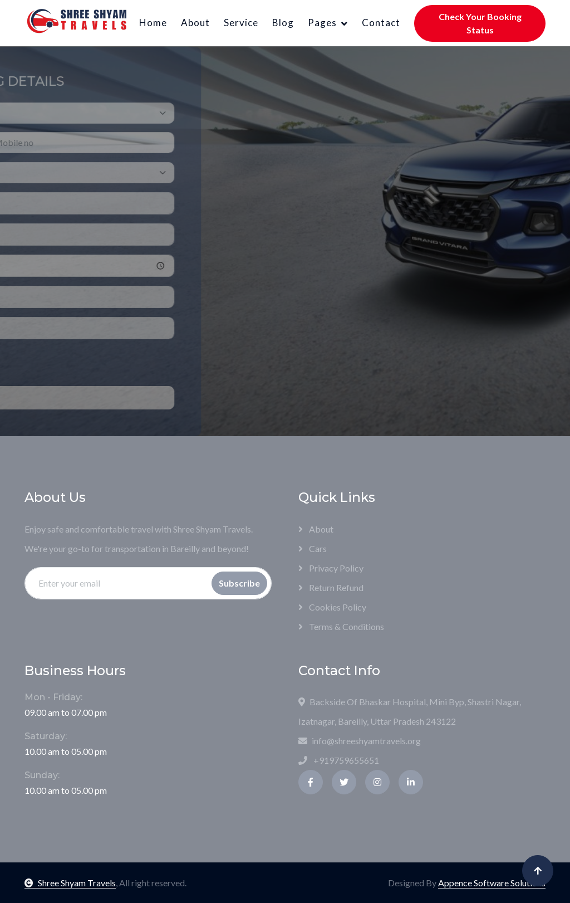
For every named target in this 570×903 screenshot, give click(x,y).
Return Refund (330, 587)
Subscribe (239, 583)
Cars (312, 548)
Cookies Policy (332, 607)
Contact (381, 22)
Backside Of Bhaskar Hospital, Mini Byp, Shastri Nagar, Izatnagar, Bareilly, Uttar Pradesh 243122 (409, 711)
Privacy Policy (330, 568)
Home (153, 22)
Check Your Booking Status (480, 23)
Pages (322, 22)
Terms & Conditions (341, 626)
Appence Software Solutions (492, 882)
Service (241, 22)
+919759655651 (338, 760)
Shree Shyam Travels (70, 882)
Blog (283, 22)
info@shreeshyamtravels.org (359, 740)
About (195, 22)
